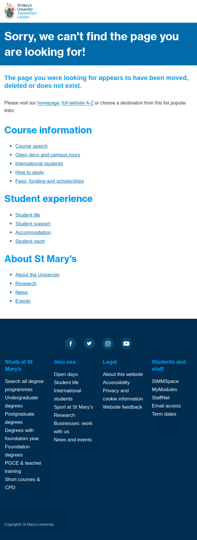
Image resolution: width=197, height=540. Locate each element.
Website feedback (122, 407)
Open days (66, 374)
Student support (32, 224)
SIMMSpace (165, 381)
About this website (123, 374)
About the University (37, 275)
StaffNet (161, 397)
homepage (48, 102)
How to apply (29, 172)
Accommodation (33, 232)
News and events (73, 440)
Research (26, 283)
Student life (27, 215)
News (21, 292)
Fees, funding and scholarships (49, 181)
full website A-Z (77, 102)
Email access (166, 406)
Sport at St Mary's (73, 407)
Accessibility (116, 382)
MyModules (164, 389)
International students (39, 163)
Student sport (30, 241)
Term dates (164, 414)
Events (23, 301)
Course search (31, 146)
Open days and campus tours (47, 155)
